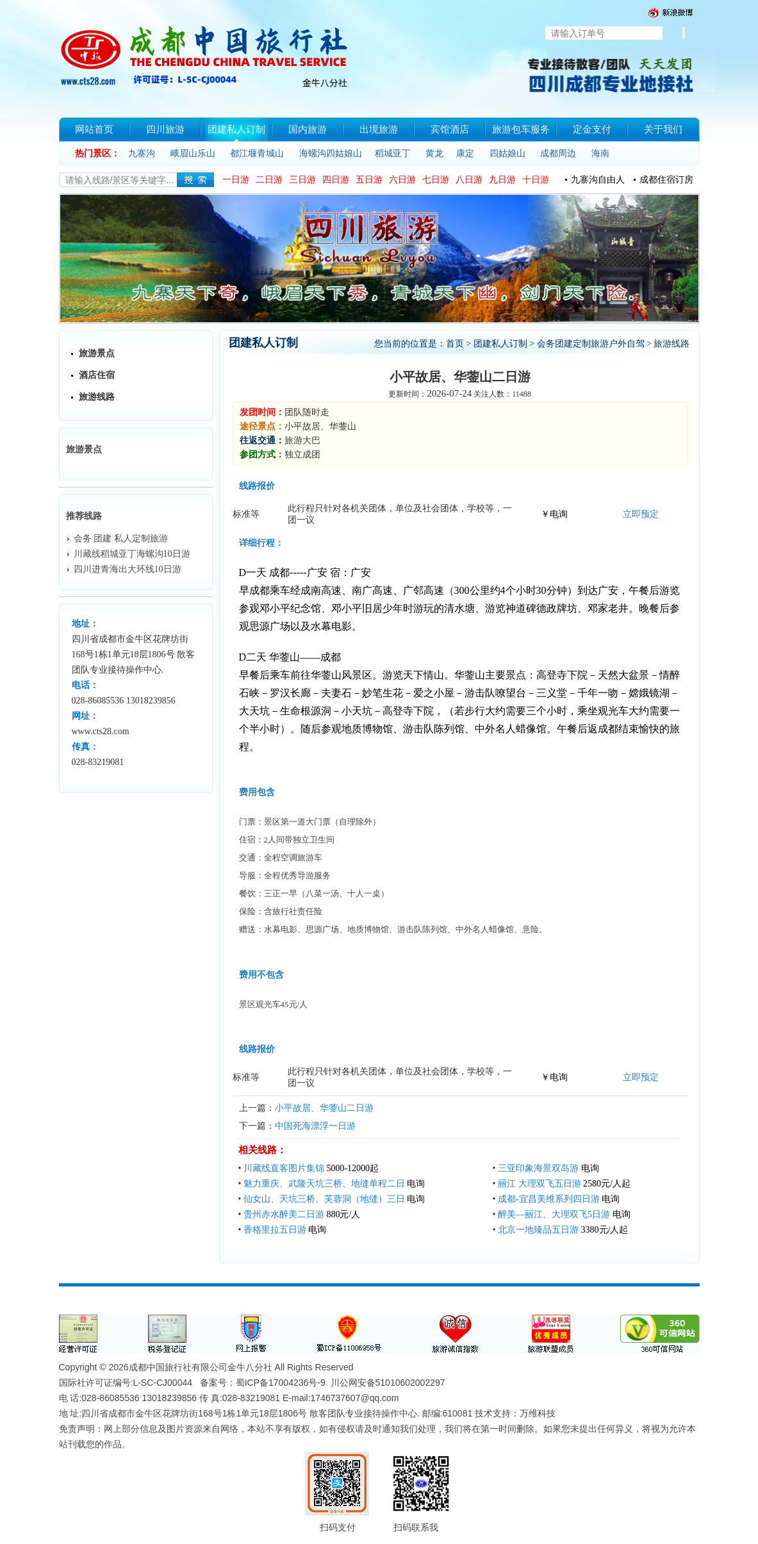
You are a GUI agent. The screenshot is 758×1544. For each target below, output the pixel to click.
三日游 (302, 180)
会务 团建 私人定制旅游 (121, 538)
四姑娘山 (507, 153)
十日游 (535, 180)
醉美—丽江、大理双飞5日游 (554, 1214)
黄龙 (434, 153)
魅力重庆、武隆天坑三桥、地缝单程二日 (324, 1183)
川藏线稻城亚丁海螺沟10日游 (132, 554)
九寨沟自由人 (598, 180)
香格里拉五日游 (274, 1230)
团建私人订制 (500, 344)
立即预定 (641, 514)
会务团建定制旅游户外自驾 (591, 344)
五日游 (369, 180)
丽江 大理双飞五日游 (539, 1183)
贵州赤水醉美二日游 (283, 1214)
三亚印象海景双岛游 (538, 1168)
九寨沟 (141, 153)
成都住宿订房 (666, 180)
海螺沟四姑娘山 (330, 153)
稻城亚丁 (393, 153)
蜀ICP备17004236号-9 (280, 1382)
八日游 (469, 180)
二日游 (269, 180)
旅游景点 (97, 353)
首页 (455, 344)
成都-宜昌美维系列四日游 (549, 1199)
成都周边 (558, 153)
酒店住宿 (97, 375)
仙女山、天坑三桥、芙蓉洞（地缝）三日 (324, 1199)
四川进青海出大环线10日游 (127, 569)
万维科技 (538, 1413)
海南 (600, 153)
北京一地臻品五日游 (538, 1230)
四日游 (335, 180)
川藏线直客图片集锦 (283, 1168)
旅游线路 (97, 397)
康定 (465, 153)
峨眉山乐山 (192, 153)
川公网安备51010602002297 (388, 1382)
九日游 (502, 180)
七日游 (435, 180)
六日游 (402, 180)
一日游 (235, 180)
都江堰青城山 (257, 153)
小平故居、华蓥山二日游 (324, 1108)
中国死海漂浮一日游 (315, 1126)
